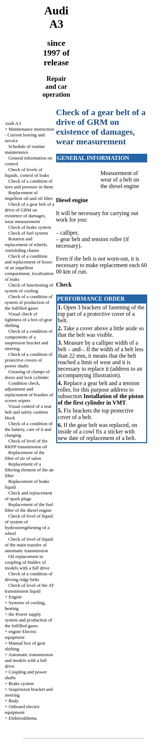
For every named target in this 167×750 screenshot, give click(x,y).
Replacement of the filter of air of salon (25, 455)
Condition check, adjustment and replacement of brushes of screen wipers (29, 391)
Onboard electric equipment (22, 709)
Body (14, 700)
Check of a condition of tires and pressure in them (29, 183)
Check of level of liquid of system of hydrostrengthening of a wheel (29, 524)
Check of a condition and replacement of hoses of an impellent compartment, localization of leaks (29, 267)
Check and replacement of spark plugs (28, 495)
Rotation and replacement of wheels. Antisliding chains (26, 244)
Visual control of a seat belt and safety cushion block (28, 412)
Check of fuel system (28, 233)
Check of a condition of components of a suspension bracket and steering (29, 339)
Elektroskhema (23, 718)
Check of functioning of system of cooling (29, 287)
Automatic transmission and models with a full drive (29, 660)
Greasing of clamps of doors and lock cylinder (27, 374)
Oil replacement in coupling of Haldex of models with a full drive (27, 562)
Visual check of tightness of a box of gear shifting (28, 319)
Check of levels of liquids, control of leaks (27, 172)
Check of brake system (29, 227)
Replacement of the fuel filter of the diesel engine (29, 507)
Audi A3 (13, 123)
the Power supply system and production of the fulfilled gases (28, 619)
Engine (15, 596)
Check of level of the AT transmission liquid (29, 588)
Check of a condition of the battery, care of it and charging (29, 429)
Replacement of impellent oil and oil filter (29, 195)
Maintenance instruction (31, 129)
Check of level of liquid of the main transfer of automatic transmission (29, 544)
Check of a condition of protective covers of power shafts (29, 360)
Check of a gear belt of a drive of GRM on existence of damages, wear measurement (29, 212)
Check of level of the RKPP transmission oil (26, 443)
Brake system (21, 683)
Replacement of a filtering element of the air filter (29, 469)
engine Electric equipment (21, 634)
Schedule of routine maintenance (25, 149)
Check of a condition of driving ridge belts (29, 576)
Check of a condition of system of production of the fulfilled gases (29, 302)
